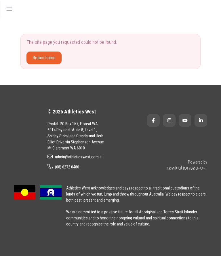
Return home (44, 57)
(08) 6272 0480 (63, 166)
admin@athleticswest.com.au (75, 156)
